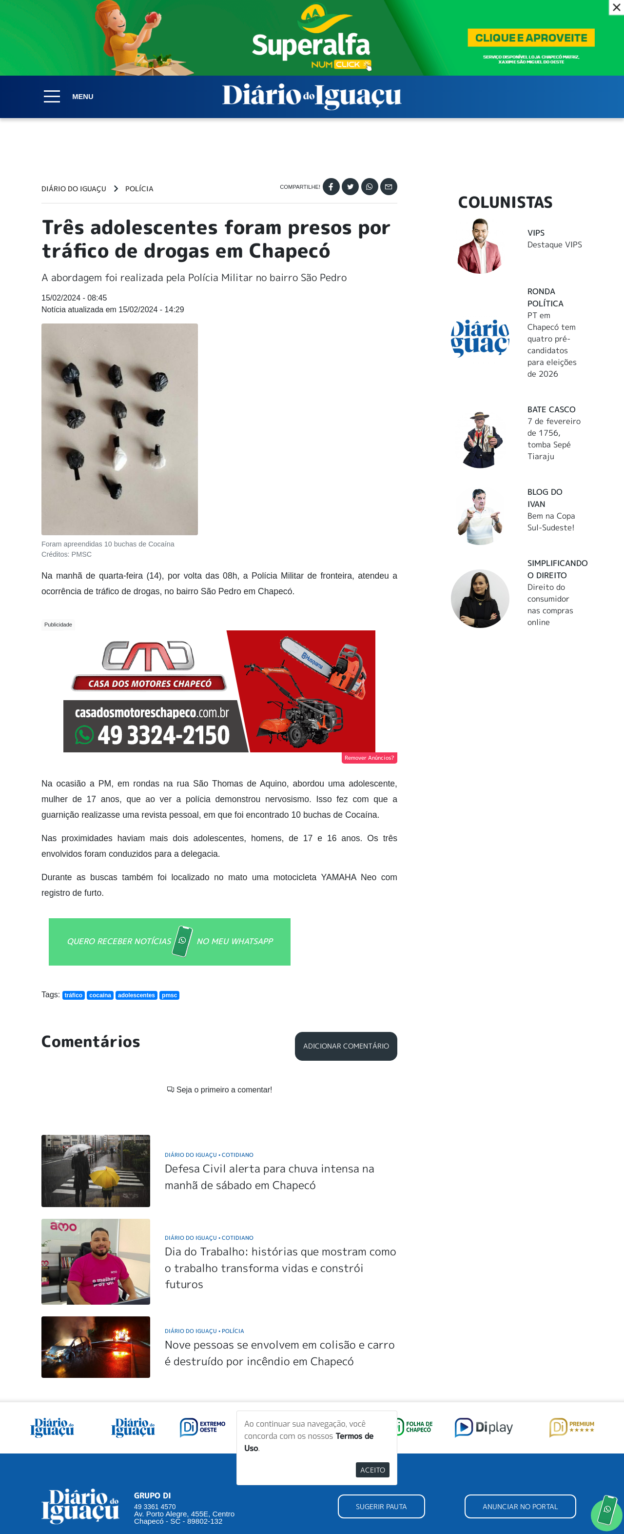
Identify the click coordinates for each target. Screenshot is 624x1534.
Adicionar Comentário (346, 1046)
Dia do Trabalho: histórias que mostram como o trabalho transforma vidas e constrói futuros (280, 1268)
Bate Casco (551, 409)
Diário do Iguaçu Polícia (204, 1330)
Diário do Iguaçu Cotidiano (209, 1154)
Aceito (372, 1469)
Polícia (139, 189)
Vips (536, 232)
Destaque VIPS (554, 244)
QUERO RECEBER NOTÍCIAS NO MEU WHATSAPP (170, 942)
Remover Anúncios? (369, 758)
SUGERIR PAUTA (381, 1506)
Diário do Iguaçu (73, 189)
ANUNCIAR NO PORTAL (520, 1506)
